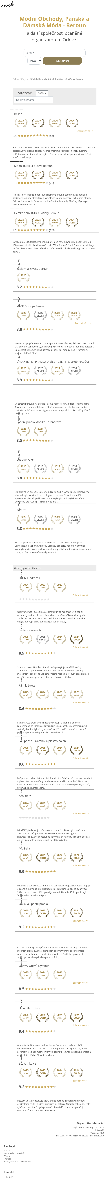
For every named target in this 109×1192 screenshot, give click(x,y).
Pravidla (7, 1159)
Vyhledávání (62, 60)
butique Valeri (26, 459)
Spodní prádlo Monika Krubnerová (39, 422)
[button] (53, 131)
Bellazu (19, 114)
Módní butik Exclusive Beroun (33, 166)
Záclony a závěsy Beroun (33, 268)
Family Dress (27, 685)
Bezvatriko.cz (27, 1063)
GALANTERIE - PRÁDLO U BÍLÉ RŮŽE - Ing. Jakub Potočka (53, 361)
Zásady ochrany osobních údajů (17, 1161)
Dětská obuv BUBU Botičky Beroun (36, 213)
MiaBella (24, 848)
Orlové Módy (19, 79)
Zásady (7, 1156)
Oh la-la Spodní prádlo (33, 904)
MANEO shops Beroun (31, 306)
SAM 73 (21, 510)
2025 (41, 93)
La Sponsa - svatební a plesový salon (42, 741)
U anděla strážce (29, 1008)
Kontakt (9, 1177)
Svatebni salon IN (30, 630)
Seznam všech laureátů (14, 1153)
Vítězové (7, 1150)
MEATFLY (25, 796)
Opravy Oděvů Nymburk (34, 966)
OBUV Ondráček (29, 578)
